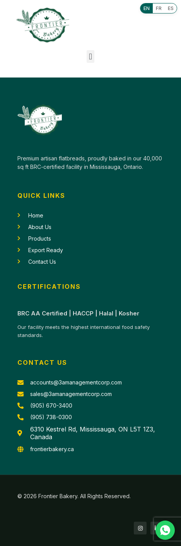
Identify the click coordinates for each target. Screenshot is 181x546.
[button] (90, 56)
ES (171, 8)
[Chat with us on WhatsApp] (165, 530)
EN (146, 8)
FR (159, 8)
